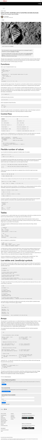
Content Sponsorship (4, 423)
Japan (2, 429)
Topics (5, 10)
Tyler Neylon (7, 16)
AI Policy (12, 417)
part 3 (18, 51)
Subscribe (3, 400)
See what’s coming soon (5, 389)
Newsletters (12, 414)
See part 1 (13, 51)
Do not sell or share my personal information (7, 435)
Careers (2, 414)
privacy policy (7, 402)
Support (12, 411)
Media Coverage (3, 417)
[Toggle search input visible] (41, 1)
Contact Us (12, 413)
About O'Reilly (3, 411)
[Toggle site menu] (1, 1)
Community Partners (4, 418)
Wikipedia (11, 46)
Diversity (2, 422)
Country (3, 397)
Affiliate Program (3, 419)
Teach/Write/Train (3, 413)
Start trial (3, 382)
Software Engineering (7, 374)
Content (2, 10)
